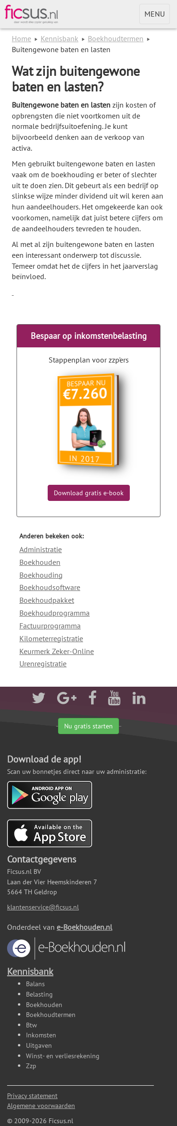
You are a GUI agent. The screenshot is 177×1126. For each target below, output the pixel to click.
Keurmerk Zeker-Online (56, 651)
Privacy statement (32, 1095)
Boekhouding (41, 575)
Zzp (31, 1065)
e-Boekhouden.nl (66, 941)
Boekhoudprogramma (54, 612)
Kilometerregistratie (51, 638)
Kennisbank (59, 38)
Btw (31, 1024)
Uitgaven (39, 1045)
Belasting (39, 994)
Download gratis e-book (89, 493)
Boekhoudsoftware (49, 587)
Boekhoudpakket (46, 600)
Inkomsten (41, 1034)
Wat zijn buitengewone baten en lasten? (76, 78)
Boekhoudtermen (115, 38)
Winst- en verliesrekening (63, 1055)
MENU (157, 16)
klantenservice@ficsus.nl (43, 906)
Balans (35, 983)
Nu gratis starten (88, 726)
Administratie (40, 549)
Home (21, 38)
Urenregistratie (43, 663)
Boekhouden (39, 562)
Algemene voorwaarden (41, 1105)
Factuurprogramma (50, 625)
